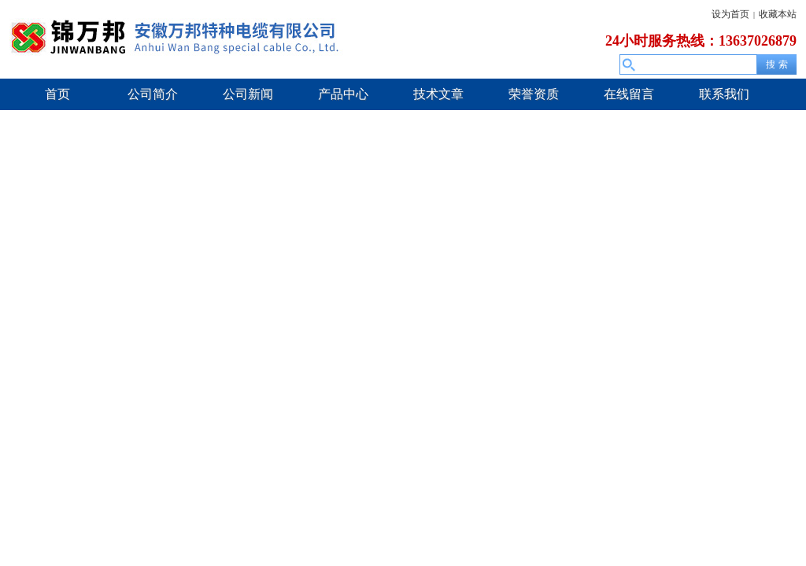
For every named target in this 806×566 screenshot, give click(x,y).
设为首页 (730, 14)
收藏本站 (778, 14)
